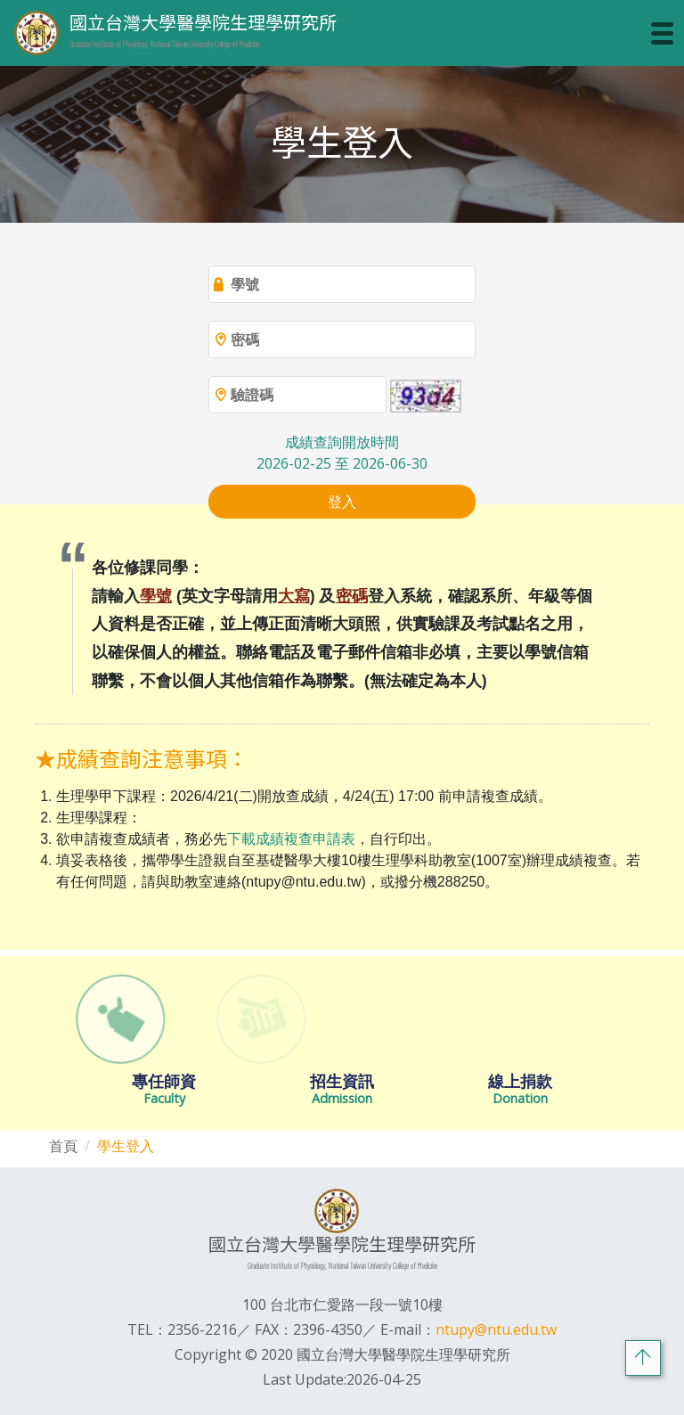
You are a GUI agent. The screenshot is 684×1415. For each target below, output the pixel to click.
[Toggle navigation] (662, 33)
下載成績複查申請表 (291, 839)
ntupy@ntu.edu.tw (496, 1329)
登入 (342, 501)
